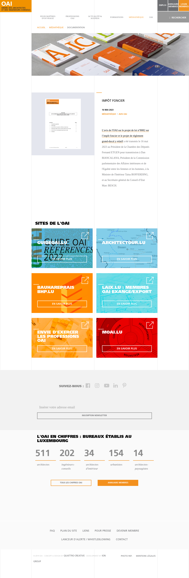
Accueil (41, 28)
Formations (116, 17)
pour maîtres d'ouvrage (47, 17)
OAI (151, 17)
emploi (162, 5)
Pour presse (103, 531)
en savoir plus (62, 259)
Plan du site (68, 531)
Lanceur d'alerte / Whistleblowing (85, 539)
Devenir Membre (128, 531)
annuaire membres (173, 5)
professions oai (72, 17)
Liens (86, 531)
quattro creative (74, 556)
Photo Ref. (126, 556)
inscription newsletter (94, 416)
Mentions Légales (146, 556)
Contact (122, 539)
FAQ (52, 531)
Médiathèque (136, 17)
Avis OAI (123, 114)
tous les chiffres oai (71, 483)
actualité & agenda (95, 17)
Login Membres (184, 5)
